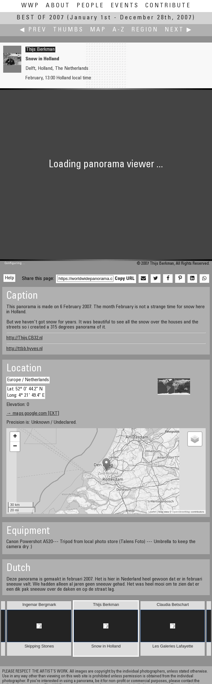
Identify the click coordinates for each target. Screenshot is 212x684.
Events (125, 6)
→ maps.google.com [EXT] (32, 413)
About (58, 6)
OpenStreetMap (181, 511)
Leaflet (152, 511)
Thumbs (68, 30)
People (90, 6)
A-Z (119, 30)
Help (9, 278)
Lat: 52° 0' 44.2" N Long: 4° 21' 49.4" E (25, 392)
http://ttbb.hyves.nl (24, 348)
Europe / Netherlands (28, 379)
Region (145, 30)
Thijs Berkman (40, 49)
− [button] (15, 446)
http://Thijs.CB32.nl (24, 338)
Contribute (168, 6)
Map (98, 30)
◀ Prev (33, 30)
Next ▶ (179, 30)
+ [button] (15, 437)
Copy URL (125, 278)
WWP (30, 6)
